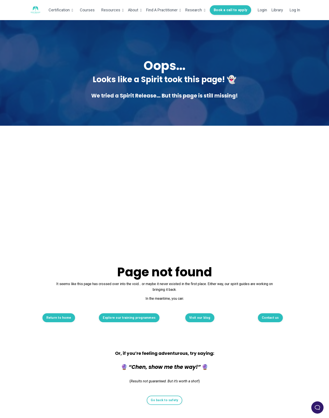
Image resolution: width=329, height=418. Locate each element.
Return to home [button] (58, 318)
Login (262, 10)
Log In (295, 10)
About (135, 10)
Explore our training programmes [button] (129, 318)
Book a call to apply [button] (230, 10)
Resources (112, 10)
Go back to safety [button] (164, 400)
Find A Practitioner (163, 10)
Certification (61, 10)
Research (195, 10)
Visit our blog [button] (199, 318)
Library (277, 10)
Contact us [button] (270, 318)
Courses (87, 10)
